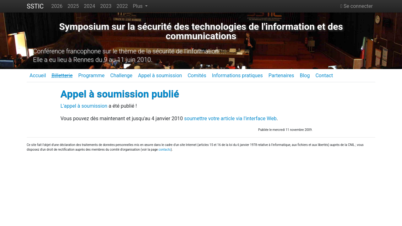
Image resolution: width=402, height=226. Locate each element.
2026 (56, 6)
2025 (73, 6)
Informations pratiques (237, 75)
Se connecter (356, 6)
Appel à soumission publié (120, 94)
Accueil (38, 75)
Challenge (121, 75)
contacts (165, 149)
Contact (324, 75)
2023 (105, 6)
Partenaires (281, 75)
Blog (305, 75)
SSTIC (35, 6)
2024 (89, 6)
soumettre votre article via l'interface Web (230, 118)
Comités (196, 75)
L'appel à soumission (84, 106)
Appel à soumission (160, 75)
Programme (91, 75)
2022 (122, 6)
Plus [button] (138, 6)
